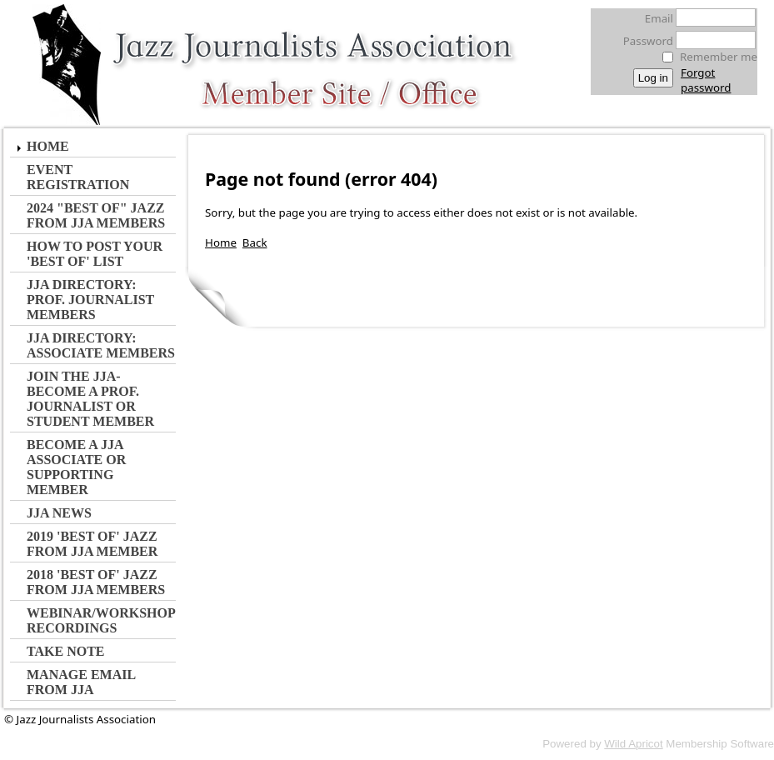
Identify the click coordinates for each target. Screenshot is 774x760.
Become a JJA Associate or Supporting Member (76, 467)
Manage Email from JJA (81, 682)
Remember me (718, 56)
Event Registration (78, 177)
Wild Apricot (633, 744)
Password (643, 40)
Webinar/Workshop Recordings (101, 620)
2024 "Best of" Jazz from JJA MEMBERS (96, 215)
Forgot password (706, 80)
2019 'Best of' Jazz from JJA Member (92, 543)
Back (254, 242)
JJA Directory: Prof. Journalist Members (90, 300)
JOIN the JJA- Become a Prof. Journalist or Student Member (90, 398)
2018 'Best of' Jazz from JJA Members (96, 582)
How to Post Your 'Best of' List (94, 253)
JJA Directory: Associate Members (101, 345)
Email (654, 18)
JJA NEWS (59, 513)
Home (48, 146)
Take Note (66, 651)
